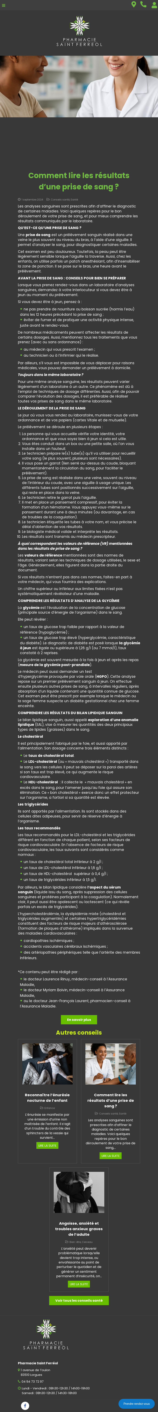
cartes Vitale (85, 420)
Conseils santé (60, 199)
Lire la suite (47, 1145)
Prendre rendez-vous (136, 1403)
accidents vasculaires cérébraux (53, 946)
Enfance (49, 1108)
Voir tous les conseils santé (79, 1300)
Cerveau (87, 1242)
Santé (74, 199)
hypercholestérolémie (39, 913)
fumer (46, 319)
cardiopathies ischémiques (48, 940)
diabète (33, 643)
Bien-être (75, 1242)
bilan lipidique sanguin (43, 719)
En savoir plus (79, 1019)
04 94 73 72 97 (33, 1381)
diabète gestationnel (88, 701)
